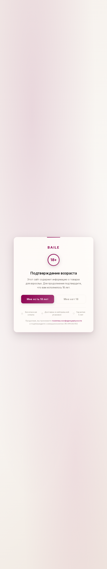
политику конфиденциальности (67, 321)
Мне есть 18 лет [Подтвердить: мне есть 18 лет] (37, 299)
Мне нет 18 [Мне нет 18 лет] (71, 299)
